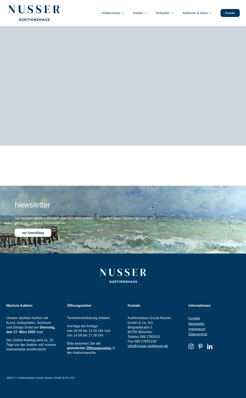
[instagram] (191, 346)
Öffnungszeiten (98, 348)
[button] (9, 389)
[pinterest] (200, 346)
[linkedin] (209, 346)
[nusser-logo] (34, 7)
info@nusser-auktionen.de (148, 346)
